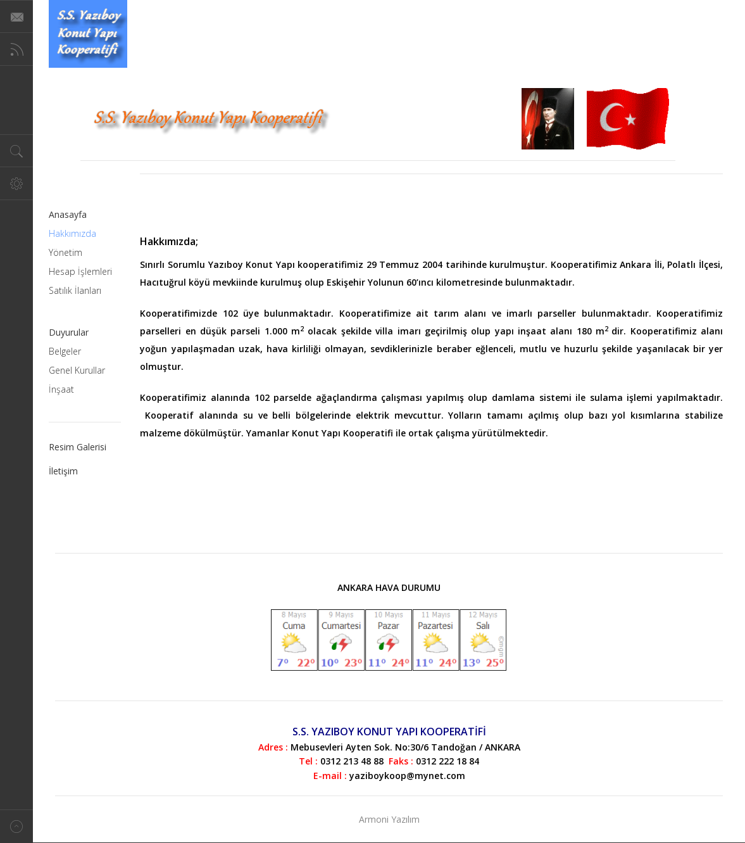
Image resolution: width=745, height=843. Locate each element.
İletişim (63, 471)
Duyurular (69, 332)
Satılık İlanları (75, 290)
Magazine (88, 34)
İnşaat (61, 389)
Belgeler (65, 351)
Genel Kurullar (77, 370)
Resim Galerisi (77, 447)
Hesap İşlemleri (80, 271)
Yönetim (65, 252)
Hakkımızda (72, 233)
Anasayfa (68, 214)
